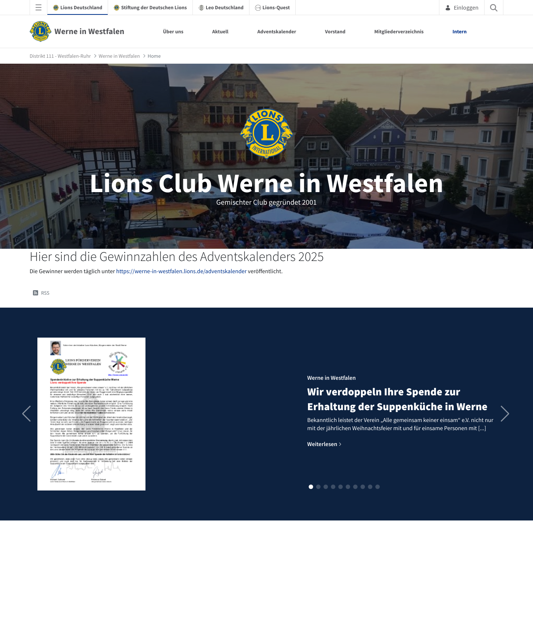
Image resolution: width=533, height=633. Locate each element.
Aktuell (220, 31)
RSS (41, 292)
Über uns (173, 31)
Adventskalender (276, 31)
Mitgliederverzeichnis (398, 31)
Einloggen (462, 7)
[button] (311, 487)
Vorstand (335, 31)
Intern (460, 31)
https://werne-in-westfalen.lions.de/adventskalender (181, 271)
